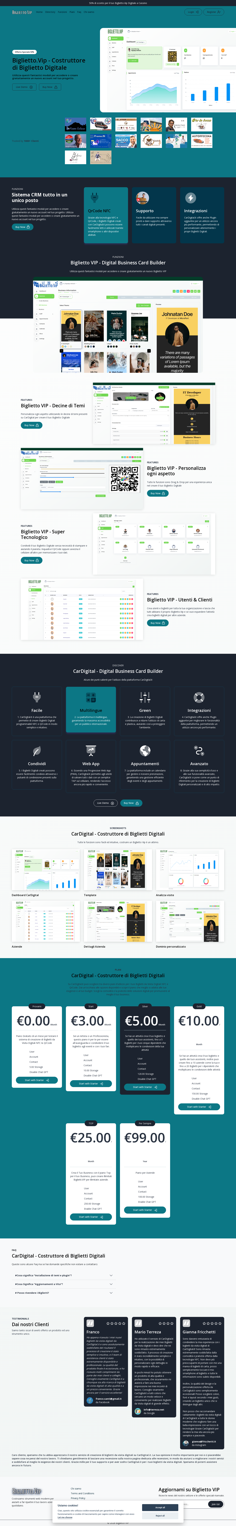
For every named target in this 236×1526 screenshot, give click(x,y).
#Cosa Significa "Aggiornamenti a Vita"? (39, 1284)
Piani (72, 11)
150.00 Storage (200, 1093)
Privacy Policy (78, 1498)
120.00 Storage (146, 1073)
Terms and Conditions (82, 1493)
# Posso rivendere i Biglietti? (32, 1292)
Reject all (160, 1515)
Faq (79, 11)
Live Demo (24, 87)
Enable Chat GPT (93, 1208)
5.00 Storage (36, 1066)
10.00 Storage (91, 1070)
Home (39, 11)
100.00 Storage (146, 1196)
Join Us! (216, 1504)
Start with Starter (37, 1080)
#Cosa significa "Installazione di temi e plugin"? (43, 1275)
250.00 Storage (92, 1203)
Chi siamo (89, 11)
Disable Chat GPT (39, 1072)
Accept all (160, 1507)
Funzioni (62, 11)
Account (34, 1056)
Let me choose (65, 1517)
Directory (50, 11)
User (32, 1051)
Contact (34, 1061)
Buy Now (50, 87)
